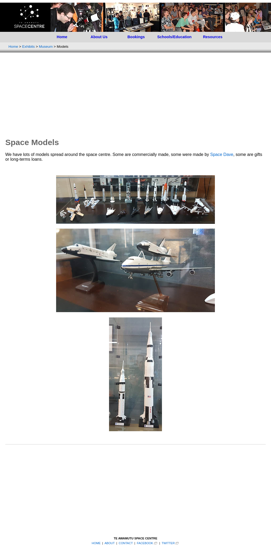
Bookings (136, 37)
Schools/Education (174, 37)
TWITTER (168, 543)
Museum (46, 47)
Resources (213, 37)
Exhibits (28, 47)
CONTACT (126, 543)
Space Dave (221, 154)
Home (62, 37)
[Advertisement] (135, 95)
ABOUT (110, 543)
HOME (96, 543)
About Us (99, 37)
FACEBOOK (145, 543)
